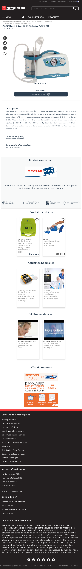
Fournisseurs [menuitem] (36, 17)
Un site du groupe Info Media (41, 565)
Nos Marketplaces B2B (12, 478)
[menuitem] (3, 17)
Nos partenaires (9, 485)
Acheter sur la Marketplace (14, 509)
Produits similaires (41, 212)
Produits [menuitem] (53, 17)
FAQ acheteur (8, 513)
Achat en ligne (38, 94)
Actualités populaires (41, 262)
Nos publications (9, 482)
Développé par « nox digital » (68, 565)
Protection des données (12, 491)
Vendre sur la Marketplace (13, 502)
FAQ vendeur (7, 505)
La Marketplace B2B (11, 474)
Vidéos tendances (41, 314)
